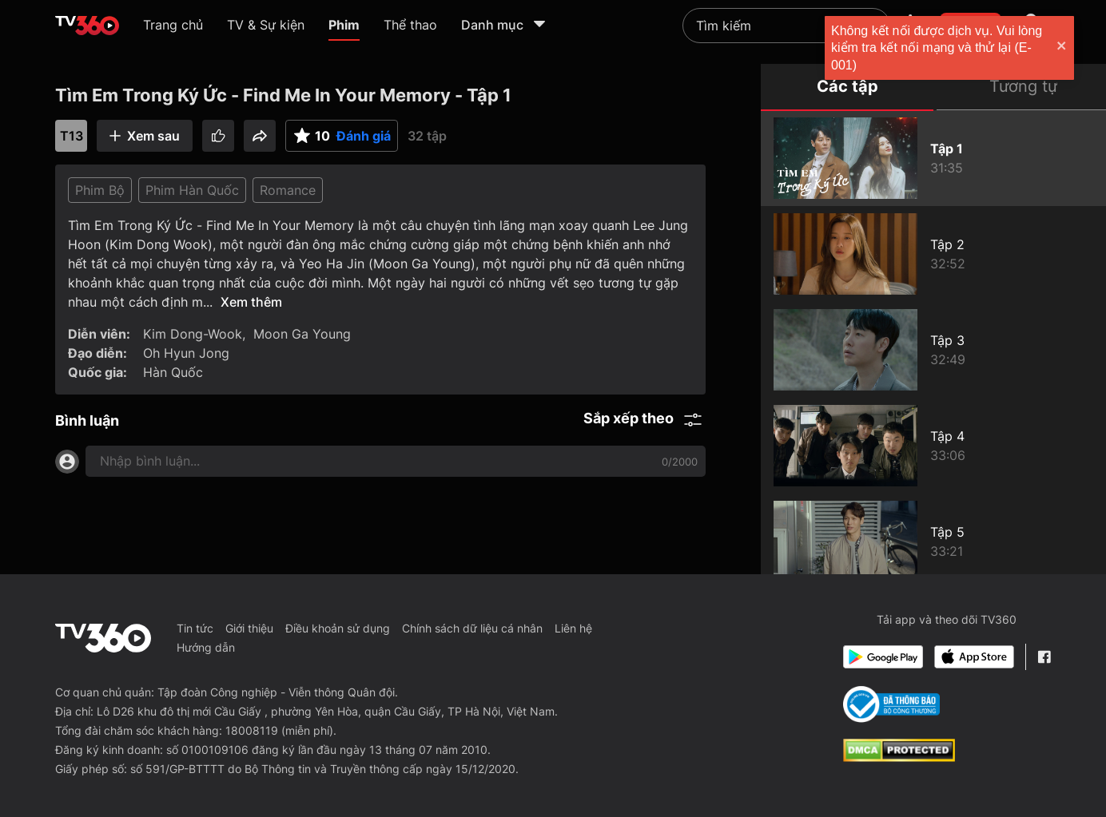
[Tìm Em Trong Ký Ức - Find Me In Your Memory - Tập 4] (933, 446)
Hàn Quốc (173, 372)
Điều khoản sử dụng (337, 628)
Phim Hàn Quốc (192, 190)
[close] (1078, 47)
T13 (71, 136)
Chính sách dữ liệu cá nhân (472, 628)
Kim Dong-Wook (192, 334)
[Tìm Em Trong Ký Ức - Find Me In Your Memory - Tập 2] (933, 254)
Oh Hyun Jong (186, 353)
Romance (288, 190)
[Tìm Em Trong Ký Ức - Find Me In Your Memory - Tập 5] (933, 541)
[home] (87, 26)
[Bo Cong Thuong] (891, 704)
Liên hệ (573, 628)
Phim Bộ (100, 190)
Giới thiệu (249, 628)
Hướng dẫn (206, 647)
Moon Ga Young (302, 334)
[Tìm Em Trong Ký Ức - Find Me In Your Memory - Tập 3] (933, 350)
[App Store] (974, 657)
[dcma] (899, 757)
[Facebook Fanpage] (1044, 657)
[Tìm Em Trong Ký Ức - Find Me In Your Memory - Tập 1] (933, 158)
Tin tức (195, 628)
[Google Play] (883, 657)
